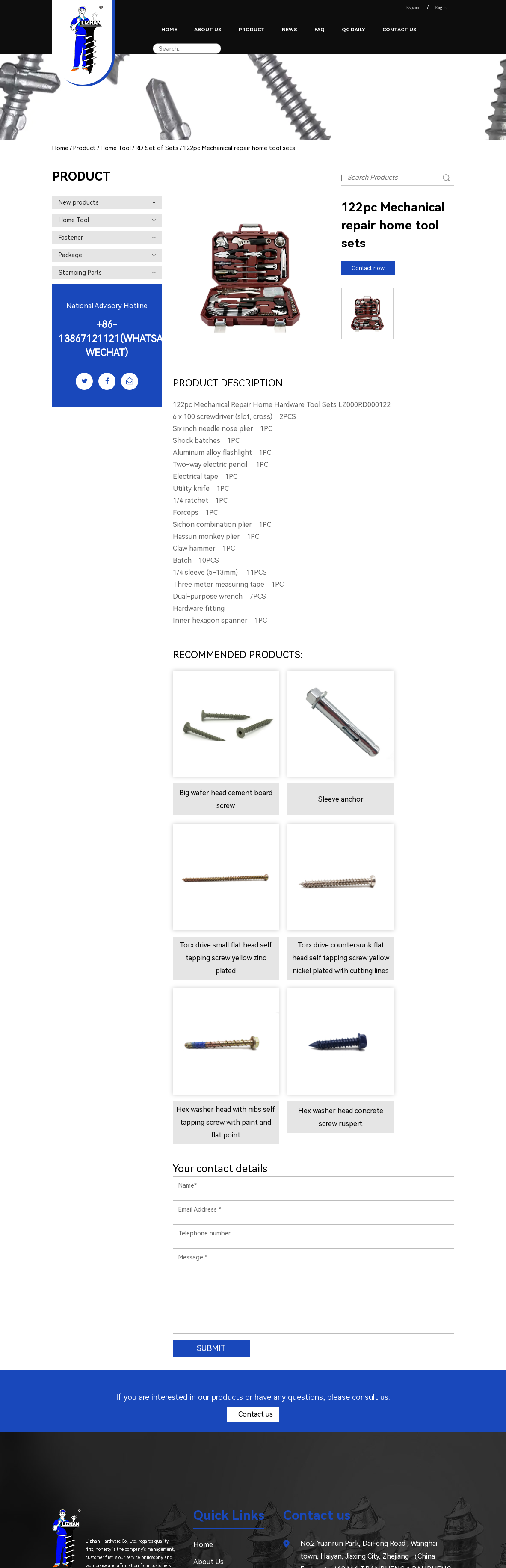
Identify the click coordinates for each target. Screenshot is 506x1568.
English (441, 7)
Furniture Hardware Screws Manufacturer (264, 1547)
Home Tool (116, 148)
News (289, 30)
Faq (319, 30)
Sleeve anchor (313, 781)
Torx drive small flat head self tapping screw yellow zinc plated (410, 786)
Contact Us (399, 30)
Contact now (368, 268)
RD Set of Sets (157, 148)
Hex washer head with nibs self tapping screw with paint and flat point (313, 932)
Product (252, 30)
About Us (208, 30)
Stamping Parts (107, 272)
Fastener (107, 237)
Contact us (255, 1237)
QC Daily (353, 30)
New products (107, 202)
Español (413, 7)
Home (169, 30)
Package (107, 255)
